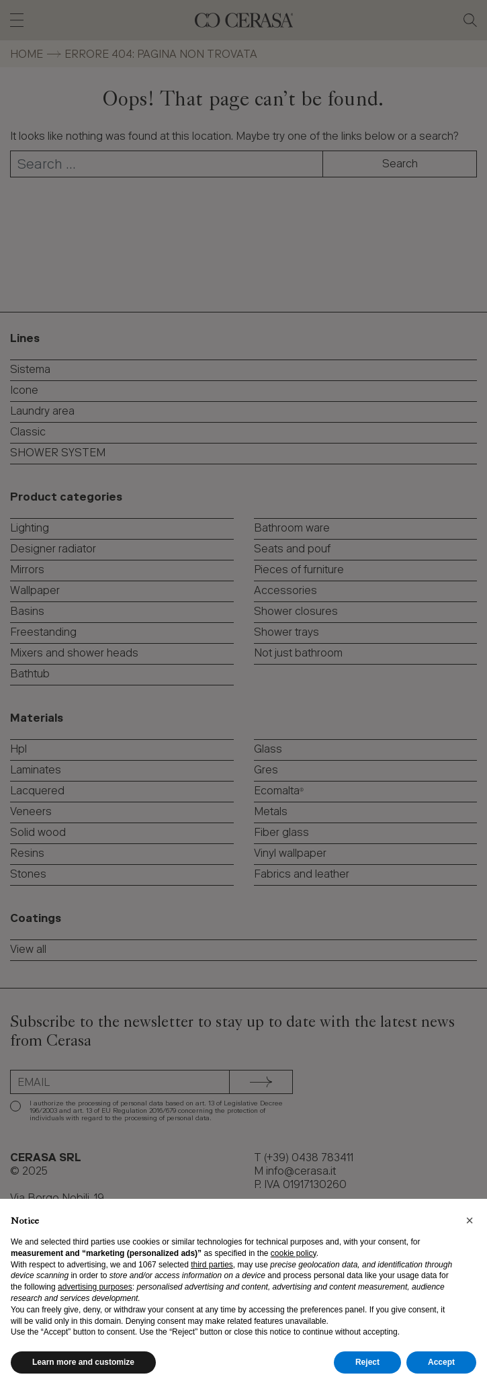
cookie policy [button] (293, 1253)
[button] (469, 1220)
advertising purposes (95, 1287)
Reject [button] (367, 1362)
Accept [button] (441, 1362)
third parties (212, 1264)
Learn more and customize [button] (83, 1362)
